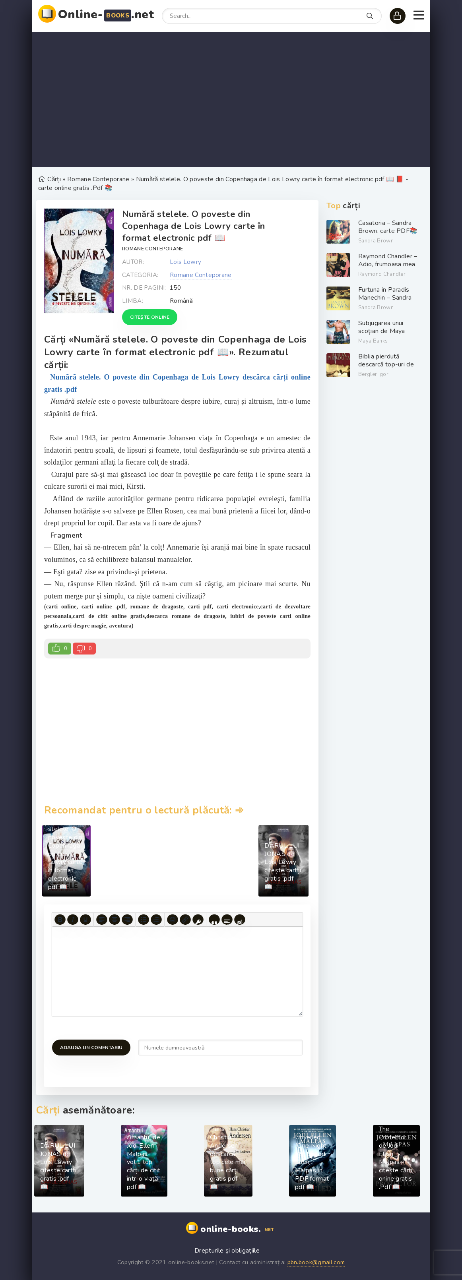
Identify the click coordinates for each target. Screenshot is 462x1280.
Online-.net (106, 14)
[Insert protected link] (198, 919)
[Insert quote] (214, 919)
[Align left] (101, 919)
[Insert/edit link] (185, 919)
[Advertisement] (231, 99)
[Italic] (72, 919)
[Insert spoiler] (227, 919)
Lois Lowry (185, 262)
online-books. (238, 1229)
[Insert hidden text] (239, 919)
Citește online (149, 317)
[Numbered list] (156, 919)
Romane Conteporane (152, 249)
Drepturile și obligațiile (227, 1250)
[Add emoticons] (172, 919)
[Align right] (127, 919)
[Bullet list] (143, 919)
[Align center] (114, 919)
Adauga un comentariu (91, 1047)
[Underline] (85, 919)
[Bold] (60, 919)
